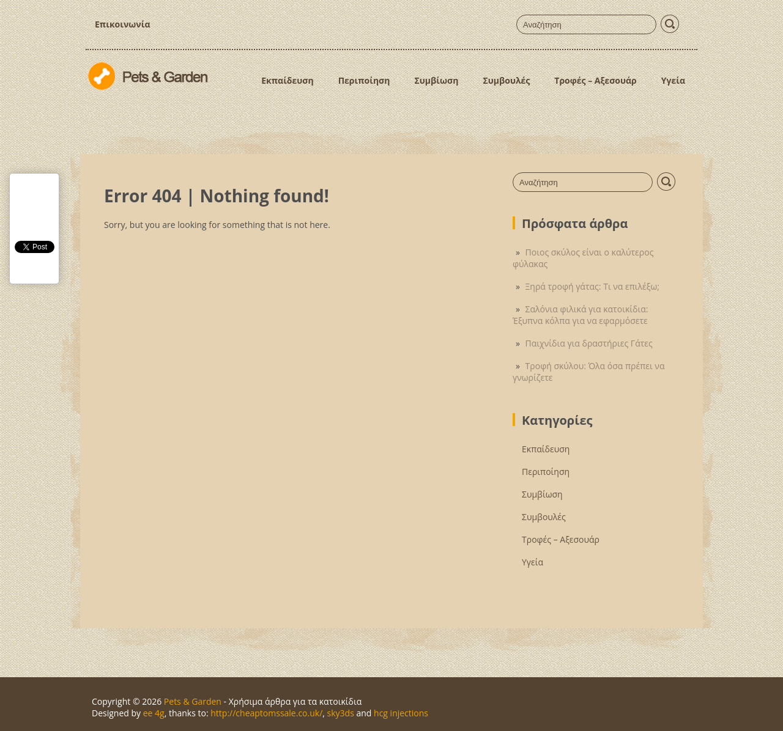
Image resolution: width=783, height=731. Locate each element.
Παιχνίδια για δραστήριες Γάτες (589, 343)
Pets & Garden (192, 701)
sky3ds (340, 713)
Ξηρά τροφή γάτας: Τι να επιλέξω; (592, 286)
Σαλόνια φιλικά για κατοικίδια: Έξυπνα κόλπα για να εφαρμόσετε (580, 314)
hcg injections (401, 713)
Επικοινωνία (122, 24)
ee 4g (154, 713)
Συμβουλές (506, 80)
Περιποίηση (364, 80)
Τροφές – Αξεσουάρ (595, 80)
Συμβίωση (436, 80)
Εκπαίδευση (287, 80)
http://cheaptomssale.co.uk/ (266, 713)
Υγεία (673, 80)
